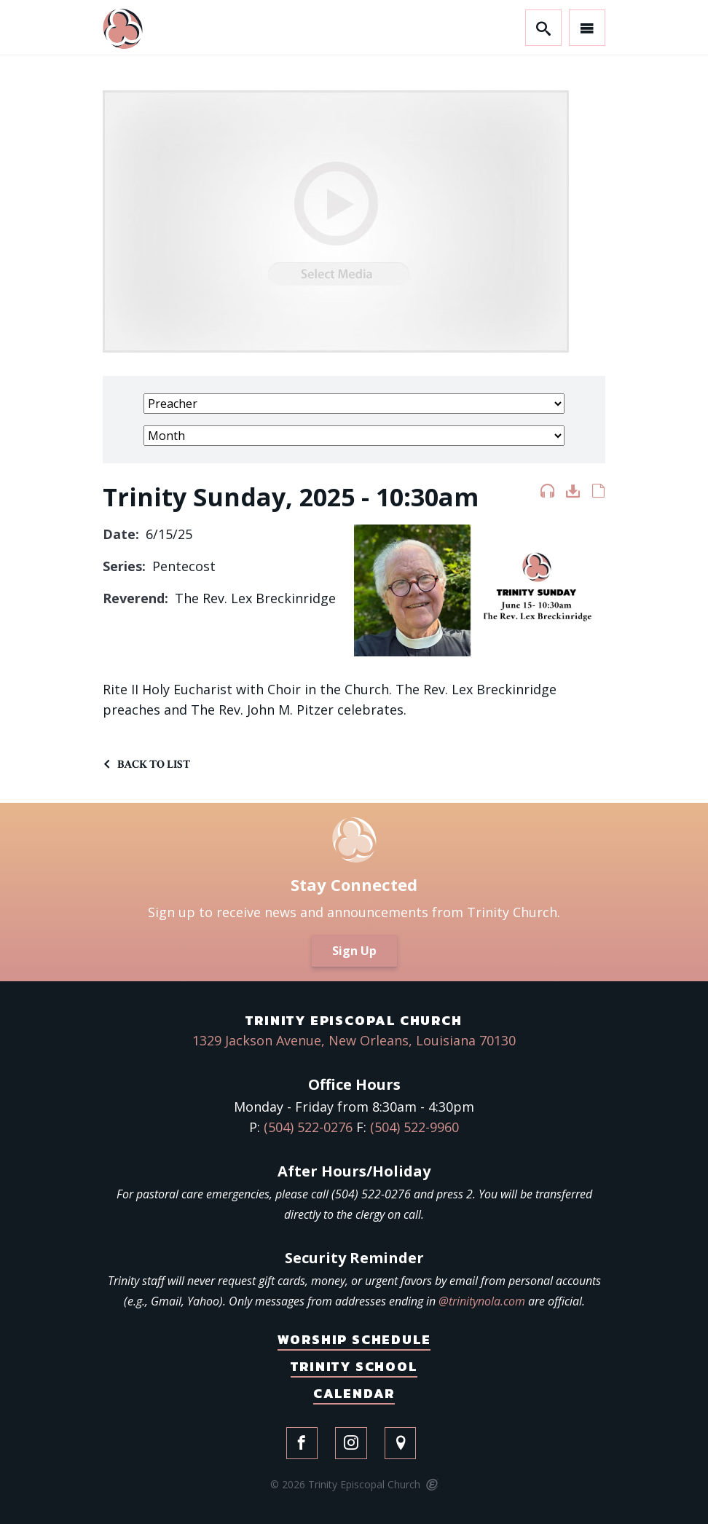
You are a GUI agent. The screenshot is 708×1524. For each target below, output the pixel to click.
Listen (547, 494)
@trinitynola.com (481, 1301)
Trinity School (354, 1366)
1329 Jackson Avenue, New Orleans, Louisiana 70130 (354, 1040)
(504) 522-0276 (308, 1127)
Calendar (354, 1393)
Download (573, 494)
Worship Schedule (354, 1339)
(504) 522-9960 (414, 1127)
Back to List (153, 764)
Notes (598, 494)
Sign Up (354, 951)
